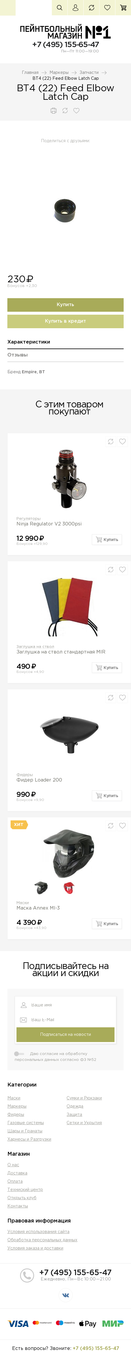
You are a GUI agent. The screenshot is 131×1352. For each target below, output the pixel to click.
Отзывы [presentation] (17, 355)
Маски (22, 903)
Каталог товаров (8, 8)
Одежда (75, 1106)
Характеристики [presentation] (28, 342)
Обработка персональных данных (42, 1240)
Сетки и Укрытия (84, 1123)
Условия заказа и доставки (35, 1248)
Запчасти (89, 72)
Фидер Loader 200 (39, 780)
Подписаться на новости (65, 1034)
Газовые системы (25, 1123)
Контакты (17, 1206)
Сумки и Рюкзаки (84, 1098)
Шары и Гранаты (24, 1131)
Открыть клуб (22, 1198)
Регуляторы (28, 518)
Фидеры (24, 775)
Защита (74, 1115)
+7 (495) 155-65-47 (65, 45)
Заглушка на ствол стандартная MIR (60, 652)
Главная (30, 72)
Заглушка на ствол (35, 646)
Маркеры (59, 72)
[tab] (65, 344)
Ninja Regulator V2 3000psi (49, 524)
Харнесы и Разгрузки (29, 1139)
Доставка (17, 1173)
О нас (13, 1165)
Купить (65, 305)
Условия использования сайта (38, 1232)
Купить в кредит (65, 321)
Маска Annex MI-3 (38, 908)
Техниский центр (25, 1190)
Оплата (15, 1181)
